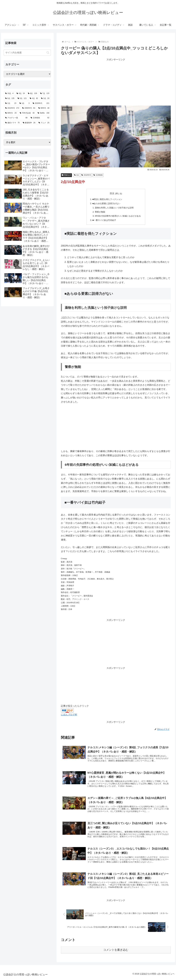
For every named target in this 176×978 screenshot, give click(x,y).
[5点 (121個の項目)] (22, 98)
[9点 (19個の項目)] (20, 93)
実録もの (66, 175)
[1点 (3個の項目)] (24, 103)
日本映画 (98, 175)
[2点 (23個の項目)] (11, 103)
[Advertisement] (116, 82)
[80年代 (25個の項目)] (11, 113)
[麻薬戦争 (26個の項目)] (29, 123)
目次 (112, 193)
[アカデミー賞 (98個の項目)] (16, 118)
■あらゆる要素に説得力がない (106, 203)
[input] (27, 53)
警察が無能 (100, 212)
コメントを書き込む (115, 949)
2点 (76, 175)
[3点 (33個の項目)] (45, 98)
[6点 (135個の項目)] (10, 98)
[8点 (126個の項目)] (32, 93)
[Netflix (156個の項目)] (43, 113)
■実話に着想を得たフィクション (107, 199)
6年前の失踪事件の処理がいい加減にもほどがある (118, 216)
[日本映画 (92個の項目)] (40, 118)
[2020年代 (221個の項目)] (41, 103)
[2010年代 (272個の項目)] (12, 108)
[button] (47, 52)
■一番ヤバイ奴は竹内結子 (104, 220)
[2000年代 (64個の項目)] (28, 108)
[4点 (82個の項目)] (33, 98)
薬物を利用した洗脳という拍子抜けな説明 (114, 208)
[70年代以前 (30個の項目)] (27, 113)
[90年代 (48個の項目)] (44, 108)
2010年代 (86, 175)
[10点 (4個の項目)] (9, 93)
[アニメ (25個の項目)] (44, 123)
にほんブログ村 (69, 714)
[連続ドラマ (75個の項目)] (12, 123)
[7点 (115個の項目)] (45, 93)
